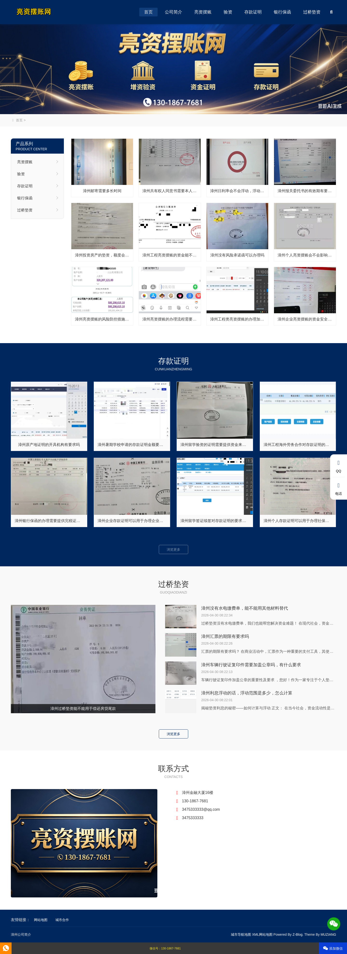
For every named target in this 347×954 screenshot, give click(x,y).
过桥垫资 (311, 12)
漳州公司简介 (21, 934)
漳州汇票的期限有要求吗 (225, 636)
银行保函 (282, 12)
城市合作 (62, 920)
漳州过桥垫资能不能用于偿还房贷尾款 (83, 708)
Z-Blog (297, 934)
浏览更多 (173, 549)
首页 (148, 12)
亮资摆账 (203, 12)
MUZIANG (328, 934)
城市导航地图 (241, 934)
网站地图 (40, 920)
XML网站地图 (262, 934)
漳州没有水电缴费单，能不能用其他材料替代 (244, 608)
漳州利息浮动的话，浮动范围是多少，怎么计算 (246, 693)
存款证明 (253, 12)
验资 (228, 12)
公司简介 (173, 12)
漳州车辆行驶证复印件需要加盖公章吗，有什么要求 (251, 664)
